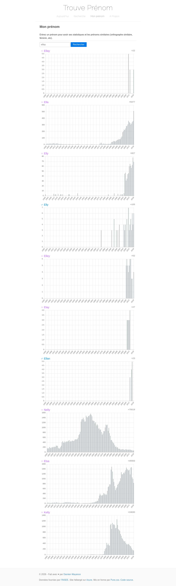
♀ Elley (45, 255)
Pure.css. (115, 580)
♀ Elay (45, 307)
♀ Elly (44, 153)
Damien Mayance (72, 574)
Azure (89, 580)
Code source (126, 580)
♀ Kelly (45, 512)
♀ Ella (45, 102)
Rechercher (78, 44)
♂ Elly (44, 204)
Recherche (80, 16)
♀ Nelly (45, 409)
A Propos (114, 16)
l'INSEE (64, 580)
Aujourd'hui (63, 16)
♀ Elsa (45, 461)
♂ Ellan (45, 358)
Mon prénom (98, 16)
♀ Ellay (45, 50)
